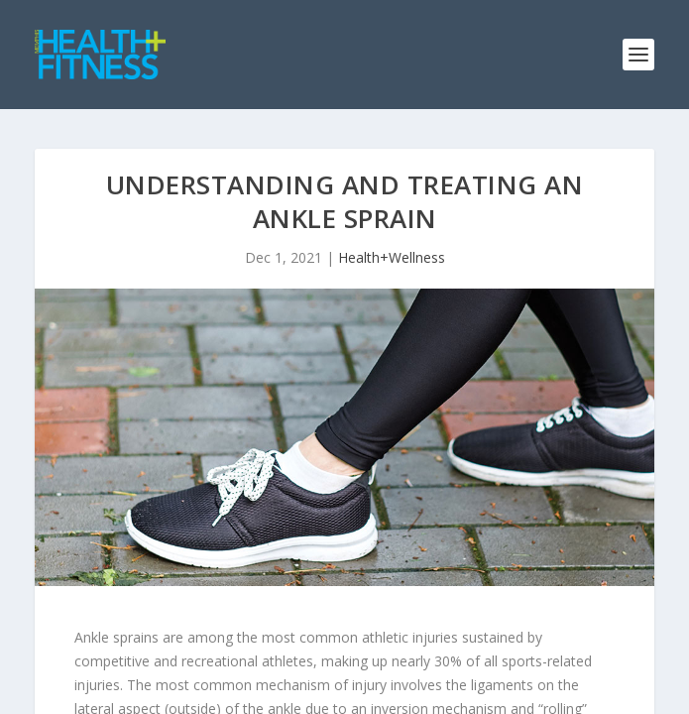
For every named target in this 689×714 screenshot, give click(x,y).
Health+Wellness (391, 257)
